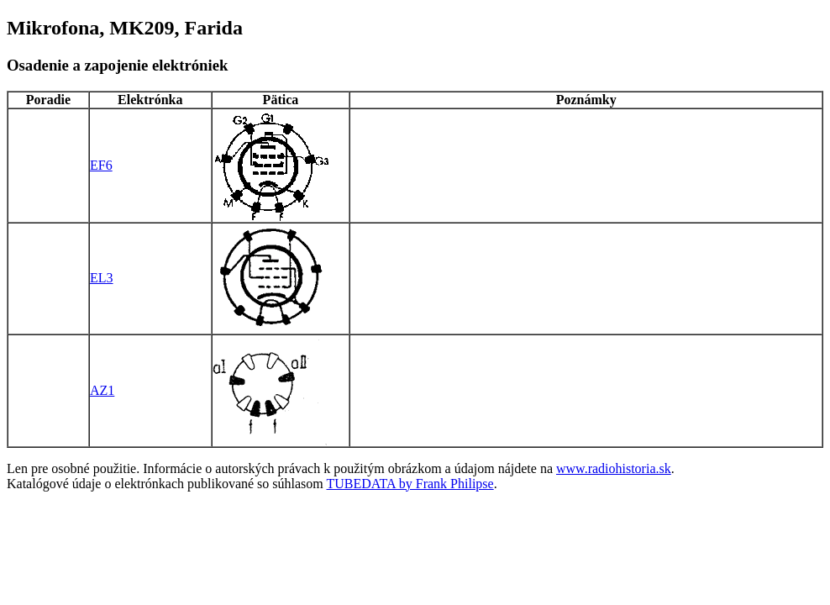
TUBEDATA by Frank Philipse (410, 483)
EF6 (101, 165)
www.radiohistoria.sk (613, 468)
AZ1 (102, 390)
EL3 (101, 278)
